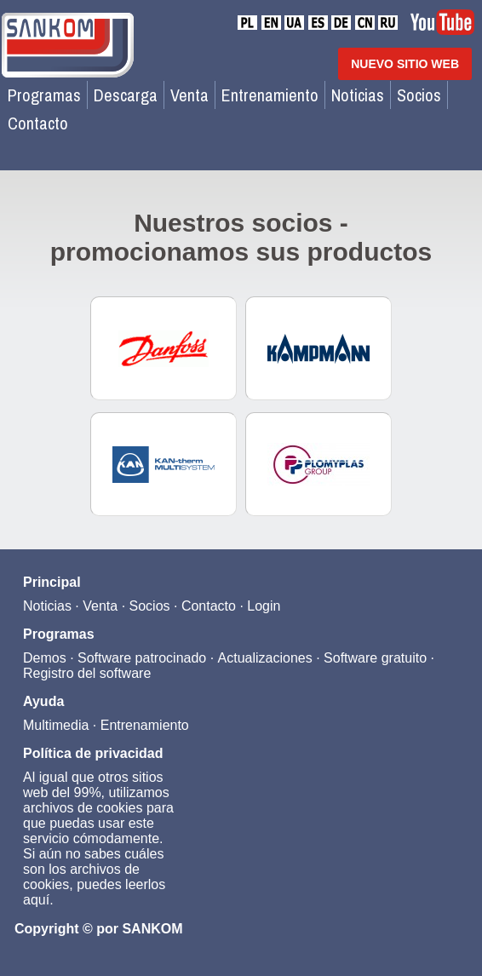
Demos (44, 658)
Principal (52, 582)
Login (263, 606)
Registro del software (87, 673)
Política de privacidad (93, 753)
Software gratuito (375, 658)
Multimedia (56, 725)
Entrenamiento (269, 94)
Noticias (357, 94)
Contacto (38, 123)
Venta (189, 94)
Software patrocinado (141, 658)
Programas (44, 94)
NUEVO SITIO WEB (405, 64)
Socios (419, 94)
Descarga (126, 94)
